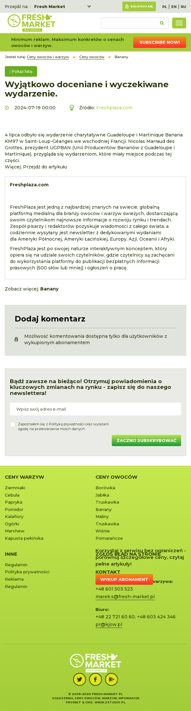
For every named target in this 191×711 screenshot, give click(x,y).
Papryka (13, 502)
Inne (11, 554)
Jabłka (102, 495)
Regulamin (16, 564)
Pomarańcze (109, 538)
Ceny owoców (116, 477)
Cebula (12, 495)
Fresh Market (49, 6)
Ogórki (12, 523)
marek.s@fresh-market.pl (125, 596)
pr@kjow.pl (109, 624)
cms (89, 702)
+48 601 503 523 (114, 589)
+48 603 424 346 (156, 617)
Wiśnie (103, 530)
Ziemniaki (15, 487)
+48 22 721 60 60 (115, 617)
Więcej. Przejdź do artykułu (36, 167)
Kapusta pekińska (24, 538)
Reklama (14, 579)
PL (164, 6)
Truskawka (107, 502)
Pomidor (14, 509)
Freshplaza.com (114, 108)
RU (183, 6)
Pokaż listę (21, 71)
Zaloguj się (141, 6)
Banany (103, 509)
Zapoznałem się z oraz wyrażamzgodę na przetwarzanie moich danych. (63, 426)
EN (174, 6)
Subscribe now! (160, 42)
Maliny (102, 516)
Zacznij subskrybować (146, 440)
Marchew (15, 530)
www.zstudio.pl (110, 702)
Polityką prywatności (66, 424)
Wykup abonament (124, 579)
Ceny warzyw (24, 477)
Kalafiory (14, 516)
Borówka (105, 487)
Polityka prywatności (27, 571)
